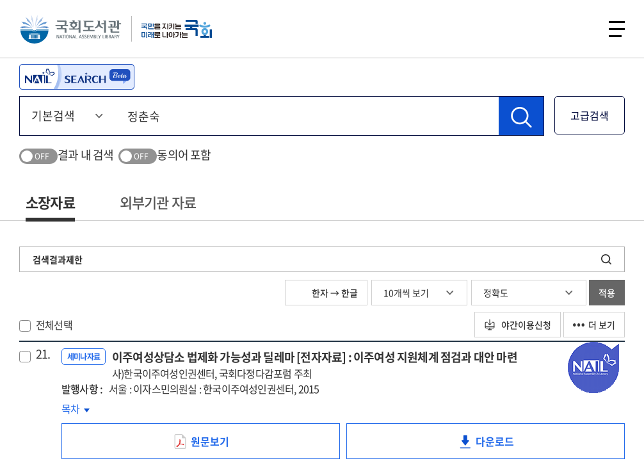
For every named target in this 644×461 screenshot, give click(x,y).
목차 (75, 408)
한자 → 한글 (326, 292)
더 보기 (594, 324)
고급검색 (589, 115)
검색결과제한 (58, 259)
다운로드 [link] (505, 446)
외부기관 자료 (158, 202)
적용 (607, 292)
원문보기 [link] (220, 446)
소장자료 (50, 202)
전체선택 (54, 324)
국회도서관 (70, 29)
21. (43, 354)
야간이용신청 (517, 324)
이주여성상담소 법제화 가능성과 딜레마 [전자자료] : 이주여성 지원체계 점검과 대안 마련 (314, 364)
